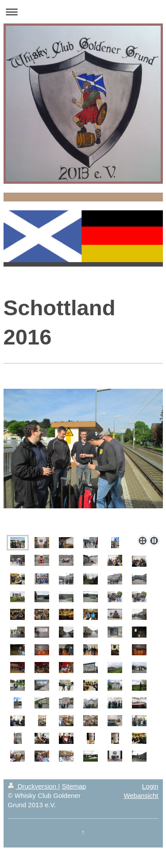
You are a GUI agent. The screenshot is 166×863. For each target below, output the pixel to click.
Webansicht (141, 795)
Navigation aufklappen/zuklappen (83, 11)
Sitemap (74, 786)
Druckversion (33, 786)
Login (150, 786)
